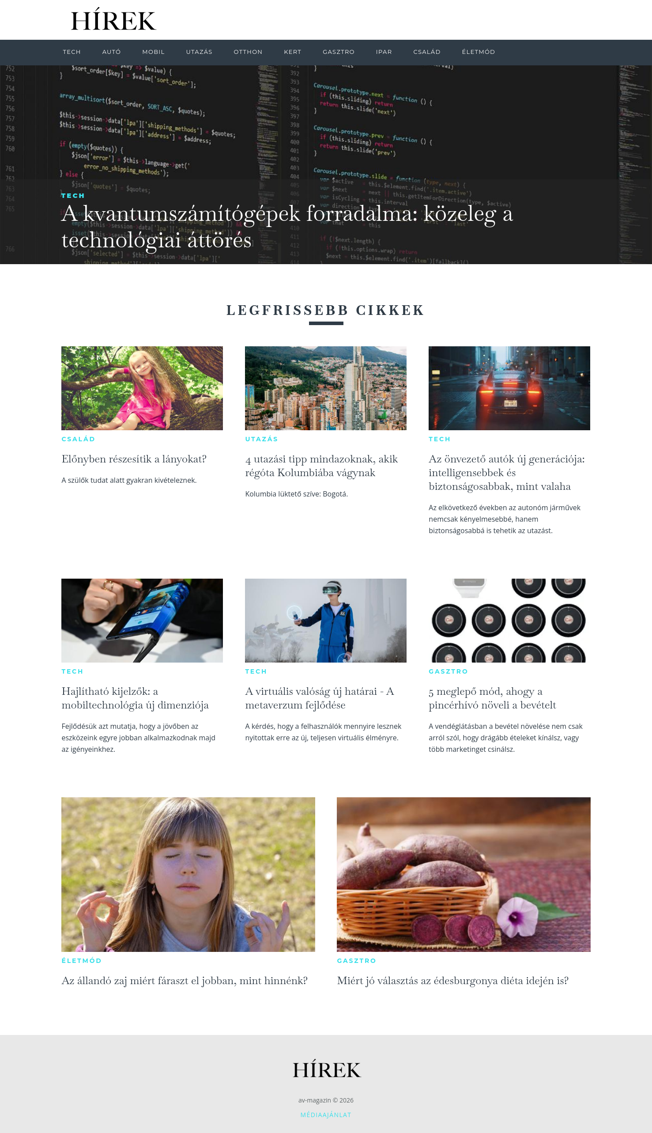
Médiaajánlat (326, 1114)
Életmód (81, 961)
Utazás (262, 439)
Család (78, 439)
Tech (73, 195)
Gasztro (448, 671)
